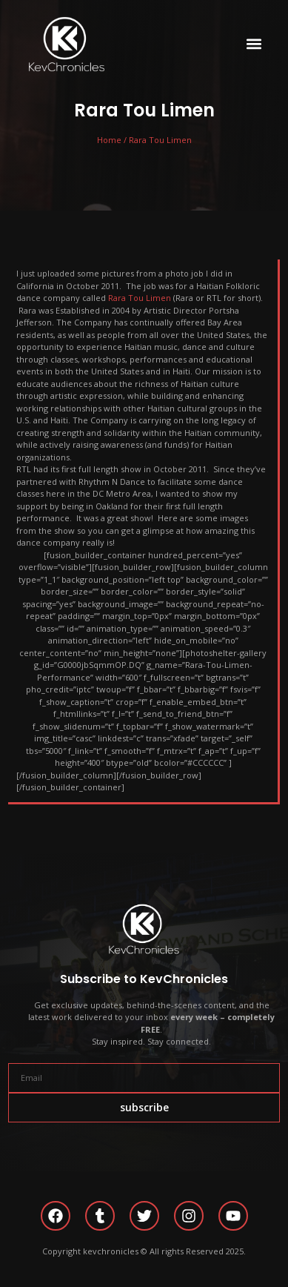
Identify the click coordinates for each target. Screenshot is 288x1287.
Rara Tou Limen (139, 297)
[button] (253, 44)
